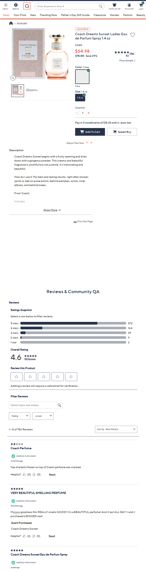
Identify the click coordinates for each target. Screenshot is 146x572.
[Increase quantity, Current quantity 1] (88, 113)
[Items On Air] (114, 7)
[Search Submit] (101, 6)
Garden (114, 15)
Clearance (100, 15)
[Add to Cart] (90, 132)
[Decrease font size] (91, 142)
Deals (6, 15)
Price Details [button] (126, 60)
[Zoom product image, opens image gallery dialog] (12, 78)
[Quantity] (82, 113)
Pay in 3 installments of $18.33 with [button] (103, 122)
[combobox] (66, 6)
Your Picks (19, 15)
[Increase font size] (87, 142)
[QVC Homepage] (11, 24)
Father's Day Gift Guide (75, 15)
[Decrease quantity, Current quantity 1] (77, 113)
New (33, 15)
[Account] (129, 7)
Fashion (128, 15)
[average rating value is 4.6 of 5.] (120, 53)
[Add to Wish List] (132, 35)
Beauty (140, 15)
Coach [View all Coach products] (78, 44)
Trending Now (48, 15)
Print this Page (85, 221)
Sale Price (83, 29)
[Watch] (16, 7)
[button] (5, 7)
